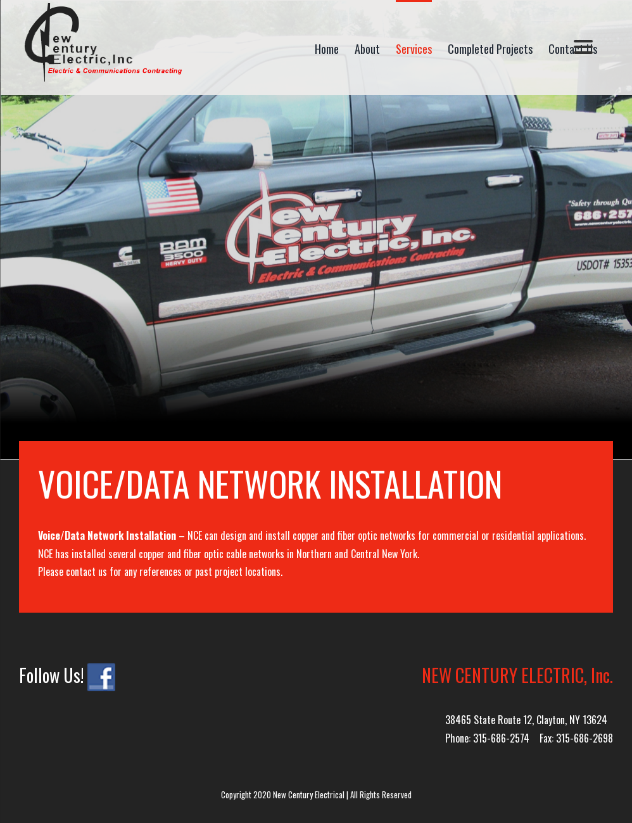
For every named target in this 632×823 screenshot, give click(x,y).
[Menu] (583, 46)
